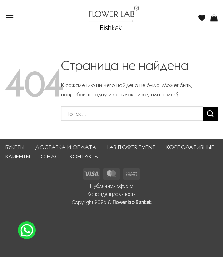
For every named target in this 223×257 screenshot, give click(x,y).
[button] (9, 17)
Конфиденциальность (111, 194)
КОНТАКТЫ (84, 156)
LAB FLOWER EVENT (131, 147)
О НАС (50, 156)
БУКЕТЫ (14, 147)
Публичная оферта (111, 186)
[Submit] (210, 114)
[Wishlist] (201, 18)
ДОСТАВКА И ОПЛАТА (65, 147)
